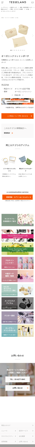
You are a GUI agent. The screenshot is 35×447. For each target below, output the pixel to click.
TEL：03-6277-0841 (17, 379)
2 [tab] (13, 51)
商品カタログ (5, 425)
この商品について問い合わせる (17, 116)
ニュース (4, 431)
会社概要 (22, 436)
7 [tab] (23, 51)
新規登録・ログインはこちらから (17, 197)
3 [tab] (15, 51)
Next (33, 35)
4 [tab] (17, 51)
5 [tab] (19, 51)
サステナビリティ (7, 436)
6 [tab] (21, 51)
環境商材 (7, 133)
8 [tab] (24, 51)
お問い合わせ (18, 388)
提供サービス (23, 431)
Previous (2, 35)
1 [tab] (11, 51)
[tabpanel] (17, 36)
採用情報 (4, 441)
